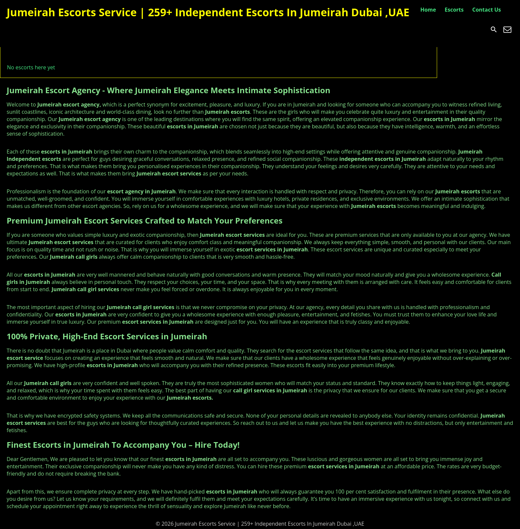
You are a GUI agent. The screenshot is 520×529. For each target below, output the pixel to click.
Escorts (454, 9)
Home (428, 9)
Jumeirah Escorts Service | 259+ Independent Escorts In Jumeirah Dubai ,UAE (208, 12)
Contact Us (486, 9)
